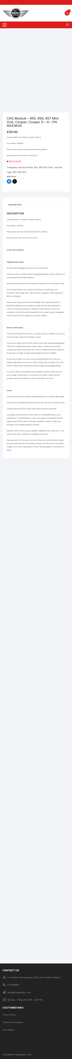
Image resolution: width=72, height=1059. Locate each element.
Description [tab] (14, 205)
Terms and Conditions (13, 1022)
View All (58, 167)
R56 (19, 172)
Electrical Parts (26, 167)
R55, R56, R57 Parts (43, 167)
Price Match (8, 1030)
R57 (24, 172)
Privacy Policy (9, 1014)
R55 (15, 172)
